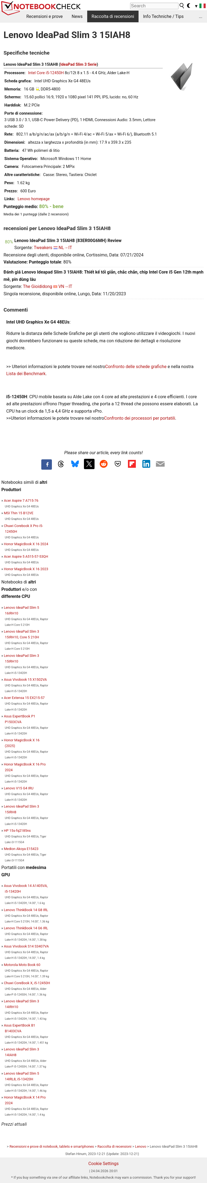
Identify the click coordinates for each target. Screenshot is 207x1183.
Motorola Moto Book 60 (22, 965)
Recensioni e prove (44, 16)
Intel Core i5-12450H (46, 73)
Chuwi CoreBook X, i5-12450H (27, 983)
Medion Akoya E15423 (21, 849)
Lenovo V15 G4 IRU (18, 788)
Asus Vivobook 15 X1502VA (25, 679)
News (77, 16)
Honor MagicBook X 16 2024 (26, 544)
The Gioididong (37, 286)
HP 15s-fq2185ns (17, 831)
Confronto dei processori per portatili (139, 418)
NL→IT (65, 247)
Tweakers (43, 247)
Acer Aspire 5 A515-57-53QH (26, 556)
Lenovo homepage (34, 199)
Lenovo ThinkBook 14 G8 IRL (26, 910)
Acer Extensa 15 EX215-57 (24, 698)
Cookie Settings (103, 1163)
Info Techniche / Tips (163, 16)
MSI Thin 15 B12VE (18, 513)
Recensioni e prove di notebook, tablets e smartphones (52, 1146)
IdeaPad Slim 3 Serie (78, 64)
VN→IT (65, 286)
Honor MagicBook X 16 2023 (26, 569)
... (200, 16)
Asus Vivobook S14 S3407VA (26, 946)
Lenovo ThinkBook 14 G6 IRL (26, 928)
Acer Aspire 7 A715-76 (21, 500)
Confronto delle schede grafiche (136, 366)
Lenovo (140, 1146)
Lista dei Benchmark (26, 373)
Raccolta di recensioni (113, 16)
